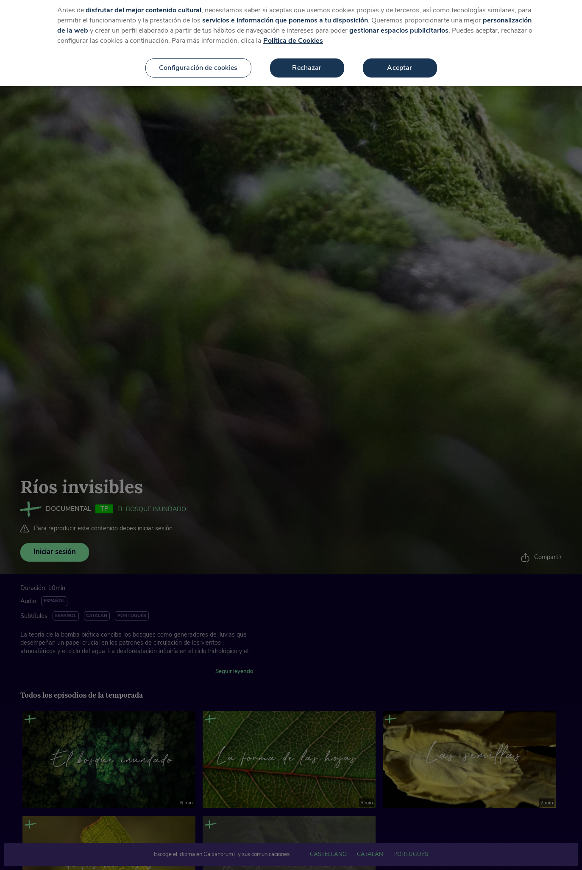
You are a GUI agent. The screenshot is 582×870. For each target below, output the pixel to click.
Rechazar (306, 59)
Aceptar (399, 59)
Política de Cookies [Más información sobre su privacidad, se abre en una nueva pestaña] (293, 31)
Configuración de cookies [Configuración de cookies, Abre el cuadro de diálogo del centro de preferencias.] (198, 59)
